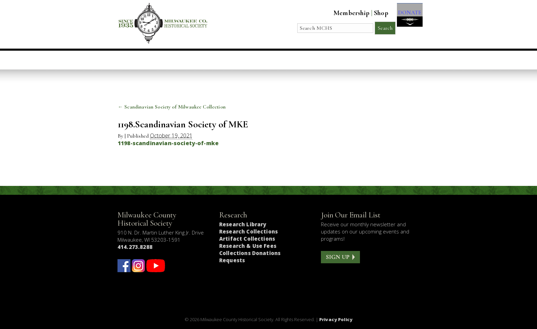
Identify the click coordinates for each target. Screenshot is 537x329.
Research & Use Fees (247, 245)
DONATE (406, 17)
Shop (374, 13)
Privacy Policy (335, 319)
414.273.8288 (134, 246)
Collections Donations (249, 253)
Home (139, 59)
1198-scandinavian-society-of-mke (168, 143)
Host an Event (260, 59)
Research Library (242, 224)
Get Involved (394, 59)
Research (311, 59)
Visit (168, 59)
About (350, 59)
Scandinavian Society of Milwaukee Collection (172, 107)
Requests (232, 260)
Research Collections (248, 231)
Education (207, 59)
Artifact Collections (247, 238)
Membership (345, 13)
